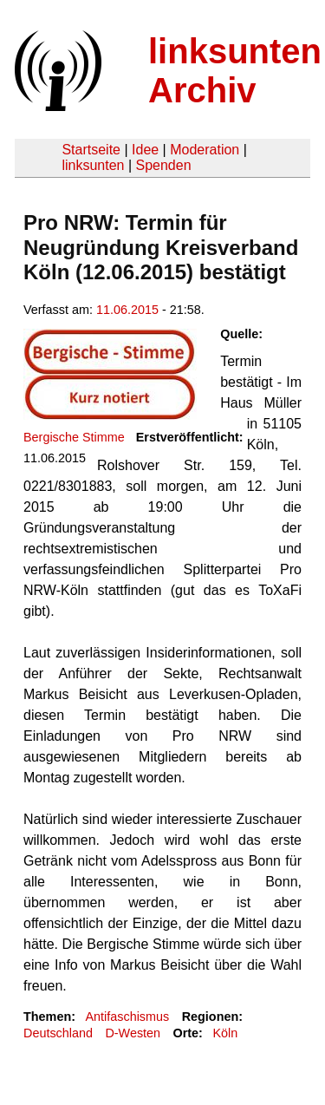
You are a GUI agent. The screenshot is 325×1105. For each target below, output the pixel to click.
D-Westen (132, 1033)
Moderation (204, 149)
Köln (224, 1033)
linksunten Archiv (235, 70)
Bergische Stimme (74, 437)
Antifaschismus (127, 1016)
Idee (145, 149)
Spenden (163, 165)
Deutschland (58, 1033)
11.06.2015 (127, 310)
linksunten (93, 165)
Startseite (91, 149)
